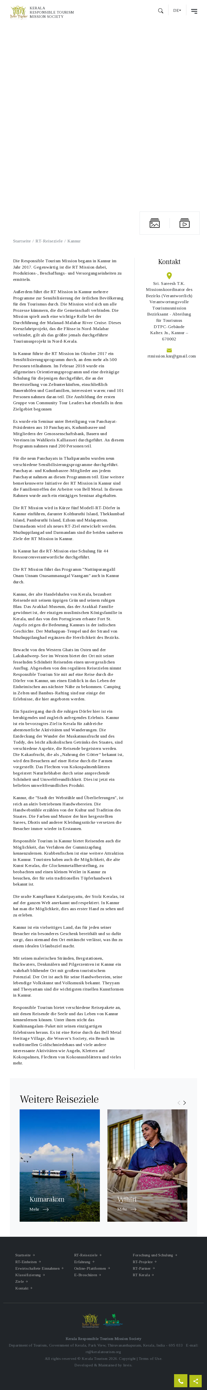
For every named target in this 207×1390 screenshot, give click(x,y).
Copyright (127, 1358)
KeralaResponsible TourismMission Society (52, 12)
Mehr (39, 1209)
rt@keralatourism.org (103, 1352)
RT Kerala (141, 1275)
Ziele (19, 1281)
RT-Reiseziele (49, 240)
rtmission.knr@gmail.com (172, 355)
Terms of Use (150, 1358)
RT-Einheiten (26, 1262)
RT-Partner (142, 1268)
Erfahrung (82, 1262)
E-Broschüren (85, 1275)
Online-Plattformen (90, 1268)
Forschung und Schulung (153, 1255)
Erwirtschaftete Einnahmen (37, 1268)
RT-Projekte (143, 1262)
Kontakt (21, 1288)
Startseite (22, 240)
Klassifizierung (28, 1275)
